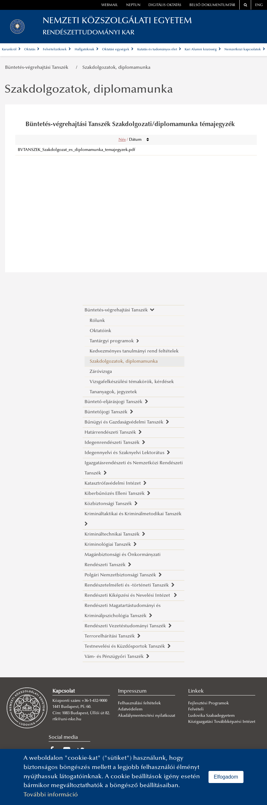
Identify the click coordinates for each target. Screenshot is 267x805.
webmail (109, 5)
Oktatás (31, 49)
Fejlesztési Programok (208, 703)
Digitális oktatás (164, 5)
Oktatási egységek (118, 49)
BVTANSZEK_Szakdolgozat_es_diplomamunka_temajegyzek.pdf (76, 150)
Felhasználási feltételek (139, 703)
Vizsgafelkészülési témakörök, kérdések (132, 382)
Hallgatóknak (87, 49)
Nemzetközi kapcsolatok (244, 49)
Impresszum (132, 691)
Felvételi (196, 709)
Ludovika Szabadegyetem (211, 716)
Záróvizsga (101, 371)
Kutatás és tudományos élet (159, 49)
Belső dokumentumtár (212, 5)
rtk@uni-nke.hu (66, 719)
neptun (133, 5)
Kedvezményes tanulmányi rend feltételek (134, 351)
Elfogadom (226, 777)
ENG (259, 5)
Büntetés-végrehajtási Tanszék (38, 67)
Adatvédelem (130, 709)
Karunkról (11, 49)
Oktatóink (100, 331)
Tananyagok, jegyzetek (113, 392)
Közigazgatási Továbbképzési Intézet (221, 722)
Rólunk (97, 320)
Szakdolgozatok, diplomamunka (116, 67)
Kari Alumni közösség (203, 49)
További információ (51, 795)
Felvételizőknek (57, 49)
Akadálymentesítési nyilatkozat (146, 716)
